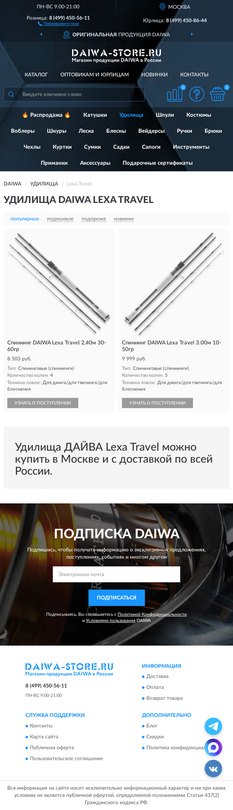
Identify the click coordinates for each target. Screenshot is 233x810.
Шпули (165, 115)
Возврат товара (164, 698)
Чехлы (32, 147)
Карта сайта (44, 736)
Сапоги (151, 147)
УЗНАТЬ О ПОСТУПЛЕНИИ (43, 403)
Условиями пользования (110, 620)
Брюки (213, 131)
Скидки (155, 736)
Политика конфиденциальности (184, 747)
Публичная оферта (52, 747)
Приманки (54, 163)
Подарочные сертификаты (158, 163)
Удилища (131, 115)
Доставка (157, 676)
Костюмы (198, 115)
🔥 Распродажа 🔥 (46, 115)
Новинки (154, 74)
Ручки (184, 131)
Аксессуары (95, 163)
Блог (152, 726)
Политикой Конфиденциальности (152, 614)
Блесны (116, 131)
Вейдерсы (151, 131)
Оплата (155, 687)
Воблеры (23, 131)
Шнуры (56, 131)
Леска (86, 131)
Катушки (95, 115)
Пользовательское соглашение (66, 758)
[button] (58, 23)
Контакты (194, 74)
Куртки (62, 147)
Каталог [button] (36, 74)
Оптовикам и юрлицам (94, 74)
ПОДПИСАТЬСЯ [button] (117, 597)
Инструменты (191, 147)
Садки (121, 147)
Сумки (92, 147)
